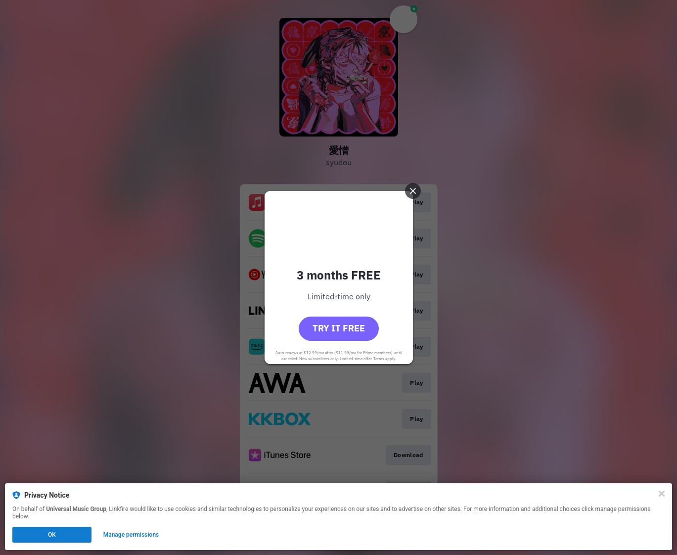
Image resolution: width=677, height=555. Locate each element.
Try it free (339, 328)
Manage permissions (131, 534)
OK (52, 534)
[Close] (662, 494)
